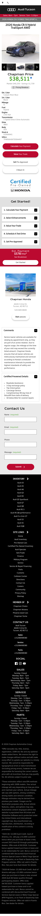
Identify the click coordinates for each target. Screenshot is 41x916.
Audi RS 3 (20, 510)
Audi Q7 (20, 503)
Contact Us (20, 583)
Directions (20, 580)
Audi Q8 (20, 506)
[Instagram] (20, 663)
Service (20, 563)
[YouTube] (24, 663)
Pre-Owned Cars (20, 543)
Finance (20, 556)
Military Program (20, 560)
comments (20, 330)
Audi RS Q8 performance (20, 513)
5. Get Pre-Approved (20, 241)
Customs (20, 573)
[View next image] (36, 67)
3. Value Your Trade (20, 225)
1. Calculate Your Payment (20, 210)
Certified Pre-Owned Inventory (20, 546)
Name (11, 415)
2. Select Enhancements (20, 218)
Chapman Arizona (20, 610)
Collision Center (20, 576)
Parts (20, 570)
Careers (20, 586)
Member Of (19, 602)
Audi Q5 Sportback (20, 500)
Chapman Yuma (20, 616)
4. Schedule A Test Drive (20, 233)
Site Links (19, 532)
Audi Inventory (20, 539)
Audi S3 (20, 520)
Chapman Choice (20, 606)
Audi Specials (20, 550)
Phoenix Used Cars (20, 613)
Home (20, 536)
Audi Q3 (20, 493)
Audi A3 (20, 483)
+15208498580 (20, 638)
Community (20, 590)
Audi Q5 (20, 496)
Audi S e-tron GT (20, 516)
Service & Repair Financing (20, 566)
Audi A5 (20, 486)
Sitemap (20, 596)
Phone (7, 440)
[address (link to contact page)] (2, 3)
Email (11, 427)
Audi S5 (20, 523)
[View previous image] (4, 67)
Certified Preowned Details (20, 376)
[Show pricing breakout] (31, 78)
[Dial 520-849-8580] (7, 3)
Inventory (19, 479)
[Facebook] (16, 663)
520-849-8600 (20, 310)
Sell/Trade (20, 553)
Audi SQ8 (20, 526)
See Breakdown (20, 257)
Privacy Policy (20, 593)
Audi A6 (20, 490)
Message (12, 452)
